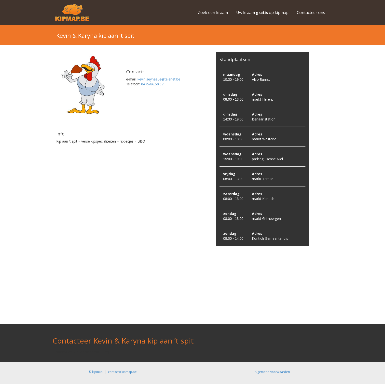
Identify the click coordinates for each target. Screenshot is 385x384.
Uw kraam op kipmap (262, 12)
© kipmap (96, 372)
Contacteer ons (311, 12)
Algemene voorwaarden (272, 372)
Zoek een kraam (213, 12)
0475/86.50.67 (152, 84)
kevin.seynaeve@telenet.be (158, 79)
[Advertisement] (192, 290)
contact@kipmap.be (122, 372)
